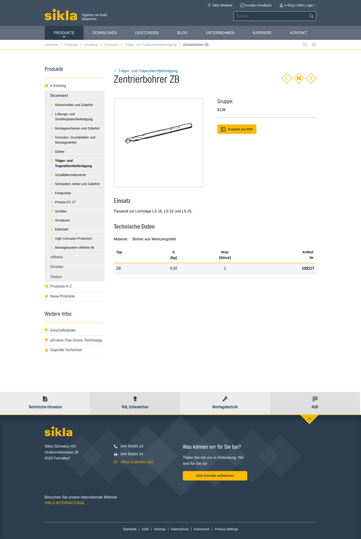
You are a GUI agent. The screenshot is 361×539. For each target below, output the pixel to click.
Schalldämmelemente (68, 175)
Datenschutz (180, 529)
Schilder (58, 211)
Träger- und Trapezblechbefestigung (153, 45)
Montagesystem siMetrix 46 (72, 247)
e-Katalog (93, 45)
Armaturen (60, 220)
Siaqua (56, 277)
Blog (182, 33)
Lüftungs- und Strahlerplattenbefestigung (71, 116)
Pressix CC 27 (63, 202)
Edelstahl (59, 229)
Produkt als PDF (237, 129)
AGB (145, 529)
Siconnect (113, 45)
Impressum (202, 529)
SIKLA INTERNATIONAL (65, 503)
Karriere (262, 33)
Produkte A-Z (58, 286)
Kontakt (298, 33)
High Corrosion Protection (71, 238)
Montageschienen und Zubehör (75, 128)
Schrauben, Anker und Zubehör (75, 184)
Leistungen (147, 34)
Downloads (105, 33)
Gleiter (57, 151)
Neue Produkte (60, 296)
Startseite (54, 45)
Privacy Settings (226, 529)
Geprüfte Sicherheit (63, 350)
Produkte (64, 34)
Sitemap (160, 529)
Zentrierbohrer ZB (195, 45)
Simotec (57, 267)
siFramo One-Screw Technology (73, 340)
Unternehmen (220, 34)
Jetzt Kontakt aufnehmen (215, 475)
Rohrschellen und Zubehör (71, 105)
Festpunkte (60, 193)
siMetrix (56, 257)
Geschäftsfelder (60, 330)
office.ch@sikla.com (137, 462)
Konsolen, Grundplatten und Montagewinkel (72, 139)
